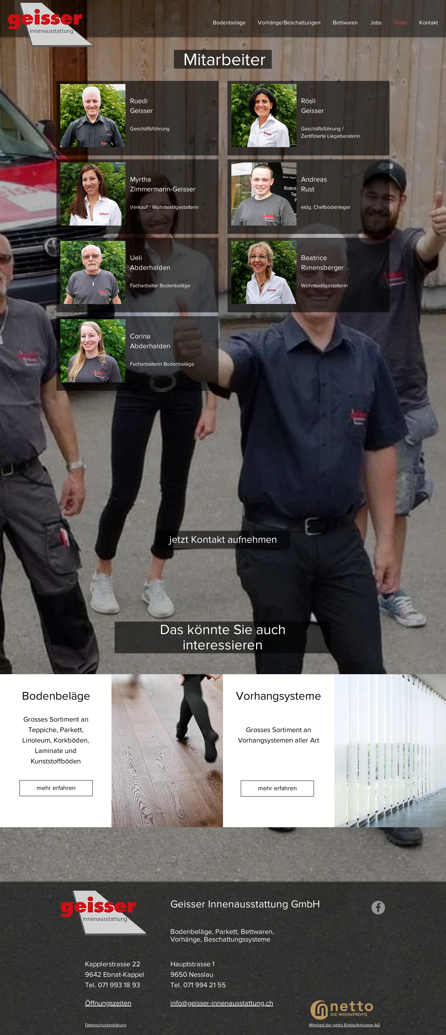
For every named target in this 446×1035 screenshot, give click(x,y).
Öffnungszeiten (108, 1003)
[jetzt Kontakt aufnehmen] (223, 539)
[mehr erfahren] (56, 788)
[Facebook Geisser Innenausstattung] (378, 907)
